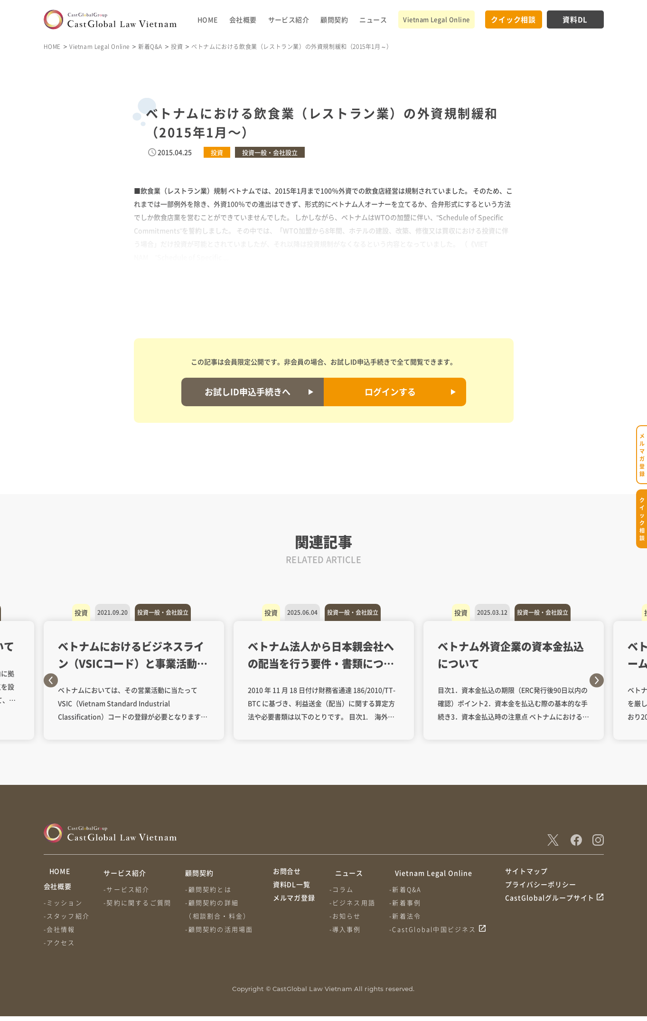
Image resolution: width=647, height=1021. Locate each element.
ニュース (373, 19)
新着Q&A (150, 46)
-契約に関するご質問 (139, 902)
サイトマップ (526, 873)
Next (597, 680)
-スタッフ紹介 (67, 920)
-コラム (343, 889)
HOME (207, 19)
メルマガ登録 (294, 909)
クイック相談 (513, 19)
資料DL (575, 19)
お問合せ (287, 873)
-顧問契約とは (212, 889)
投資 (177, 46)
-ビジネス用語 (354, 902)
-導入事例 (347, 929)
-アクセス (59, 947)
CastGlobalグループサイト (550, 909)
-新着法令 (409, 915)
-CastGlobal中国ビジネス (436, 929)
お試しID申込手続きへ (248, 391)
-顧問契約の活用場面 (223, 929)
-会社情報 (59, 933)
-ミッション (63, 907)
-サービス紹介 (128, 889)
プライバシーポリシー (540, 891)
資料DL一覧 (292, 891)
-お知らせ (347, 915)
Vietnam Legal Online (436, 19)
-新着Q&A (409, 889)
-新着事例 (409, 902)
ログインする (390, 391)
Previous (51, 680)
